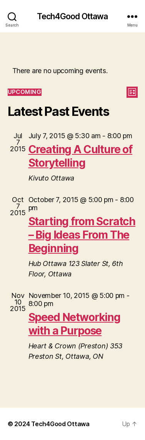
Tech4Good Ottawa (72, 16)
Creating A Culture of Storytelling (80, 156)
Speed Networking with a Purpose (74, 324)
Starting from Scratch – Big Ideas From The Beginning (82, 235)
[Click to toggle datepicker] (25, 92)
